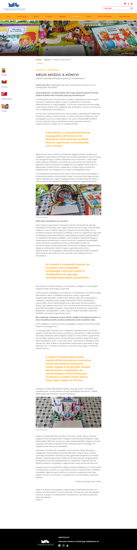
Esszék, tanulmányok (105, 16)
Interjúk (49, 16)
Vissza (39, 63)
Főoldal (38, 60)
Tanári (88, 16)
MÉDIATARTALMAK (124, 16)
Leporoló (76, 16)
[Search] (116, 8)
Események (62, 16)
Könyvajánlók (21, 16)
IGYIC (8, 16)
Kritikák (36, 16)
